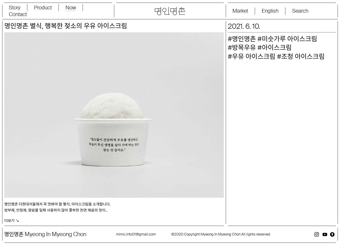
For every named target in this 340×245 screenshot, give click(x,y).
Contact (18, 14)
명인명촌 (244, 39)
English (270, 11)
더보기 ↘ (11, 220)
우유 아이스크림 (253, 56)
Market (240, 11)
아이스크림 (277, 47)
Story (14, 7)
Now (70, 7)
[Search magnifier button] (310, 11)
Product (43, 7)
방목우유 (244, 47)
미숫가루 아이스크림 (289, 39)
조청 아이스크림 (303, 56)
